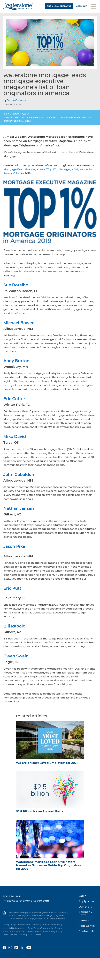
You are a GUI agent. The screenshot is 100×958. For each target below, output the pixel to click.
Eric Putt (12, 588)
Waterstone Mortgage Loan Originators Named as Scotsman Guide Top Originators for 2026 (48, 865)
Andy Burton (16, 360)
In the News (19, 114)
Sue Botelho (15, 285)
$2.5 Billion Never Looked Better (40, 811)
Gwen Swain (16, 656)
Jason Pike (14, 546)
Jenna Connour (16, 100)
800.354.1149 (12, 896)
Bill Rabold (14, 626)
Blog (6, 114)
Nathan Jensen (18, 508)
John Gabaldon (18, 474)
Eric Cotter (14, 398)
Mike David (14, 436)
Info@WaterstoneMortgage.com (26, 900)
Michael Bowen (19, 322)
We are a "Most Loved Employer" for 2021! (47, 763)
